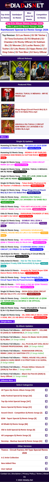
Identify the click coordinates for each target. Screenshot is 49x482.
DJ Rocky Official (23, 42)
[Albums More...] (8, 380)
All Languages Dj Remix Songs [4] (16, 435)
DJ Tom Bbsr (22, 52)
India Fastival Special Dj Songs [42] (16, 396)
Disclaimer (16, 474)
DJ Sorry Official (38, 52)
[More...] (4, 137)
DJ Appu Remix (34, 49)
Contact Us (5, 474)
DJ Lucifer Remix (31, 45)
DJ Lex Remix (23, 35)
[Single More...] (7, 322)
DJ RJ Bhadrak (32, 39)
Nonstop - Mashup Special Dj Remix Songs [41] (21, 441)
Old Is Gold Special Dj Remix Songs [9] (18, 430)
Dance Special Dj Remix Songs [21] (16, 407)
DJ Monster (15, 45)
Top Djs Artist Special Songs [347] (16, 401)
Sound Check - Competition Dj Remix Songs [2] (21, 413)
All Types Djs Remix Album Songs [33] (17, 390)
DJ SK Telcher (38, 35)
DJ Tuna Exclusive (14, 39)
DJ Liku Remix (18, 49)
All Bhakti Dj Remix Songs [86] (14, 424)
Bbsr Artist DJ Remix (29, 16)
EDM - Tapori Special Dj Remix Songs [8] (18, 418)
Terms (39, 474)
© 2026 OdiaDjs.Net (24, 480)
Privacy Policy (28, 474)
